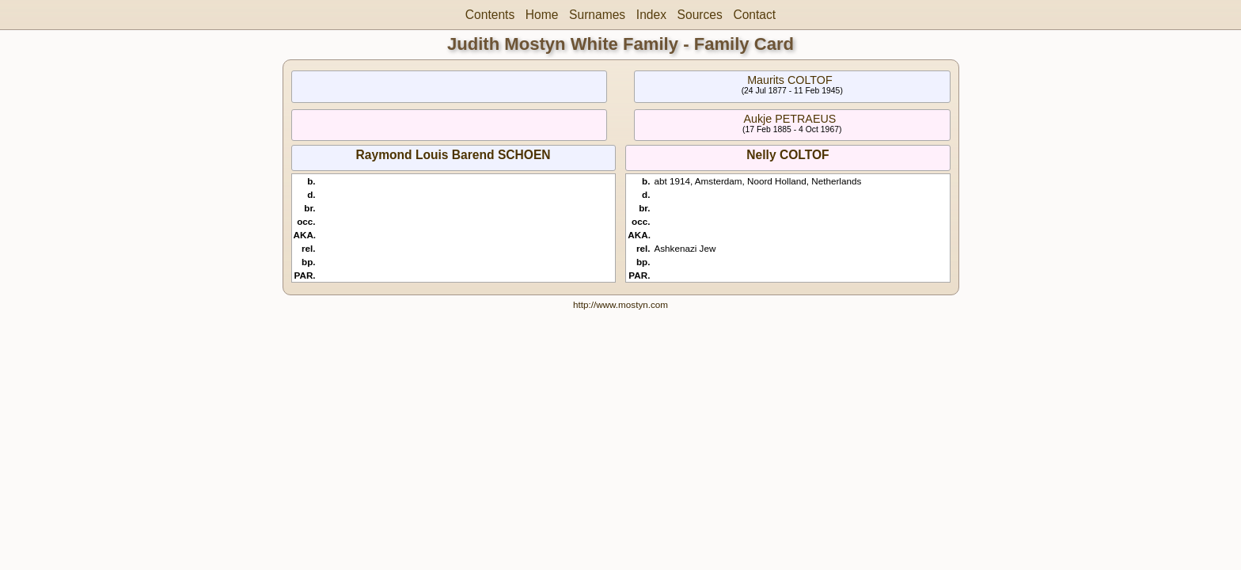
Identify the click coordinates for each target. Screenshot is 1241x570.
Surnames (597, 14)
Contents (489, 14)
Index (651, 14)
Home (542, 14)
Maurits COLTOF (790, 80)
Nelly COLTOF (787, 155)
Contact (754, 14)
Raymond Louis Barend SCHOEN (453, 155)
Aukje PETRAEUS (789, 118)
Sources (700, 14)
